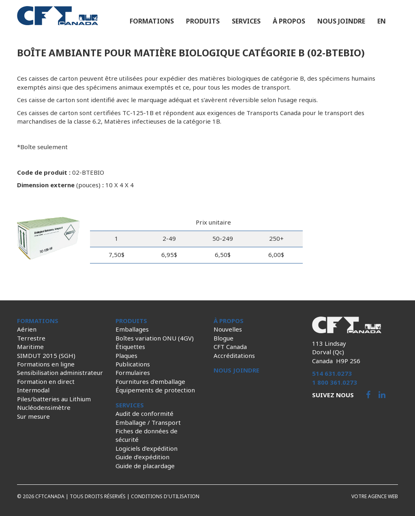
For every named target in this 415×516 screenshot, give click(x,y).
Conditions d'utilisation (165, 496)
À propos (289, 21)
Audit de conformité (144, 413)
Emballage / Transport (148, 422)
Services (246, 21)
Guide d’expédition (142, 457)
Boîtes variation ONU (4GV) (155, 338)
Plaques (126, 355)
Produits (203, 21)
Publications (133, 364)
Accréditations (234, 355)
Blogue (223, 338)
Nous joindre (341, 21)
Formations (152, 21)
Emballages (132, 329)
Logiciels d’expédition (147, 448)
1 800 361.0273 (334, 382)
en (381, 21)
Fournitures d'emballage (150, 381)
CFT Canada (230, 347)
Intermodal (33, 390)
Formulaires (133, 372)
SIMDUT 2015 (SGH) (46, 355)
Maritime (30, 347)
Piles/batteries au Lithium (54, 399)
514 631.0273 (332, 373)
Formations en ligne (46, 364)
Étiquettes (130, 347)
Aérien (26, 329)
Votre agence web (374, 496)
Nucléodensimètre (44, 407)
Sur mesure (33, 416)
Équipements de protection (155, 390)
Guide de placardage (145, 466)
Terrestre (31, 338)
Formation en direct (46, 381)
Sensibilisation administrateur (60, 372)
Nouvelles (228, 329)
